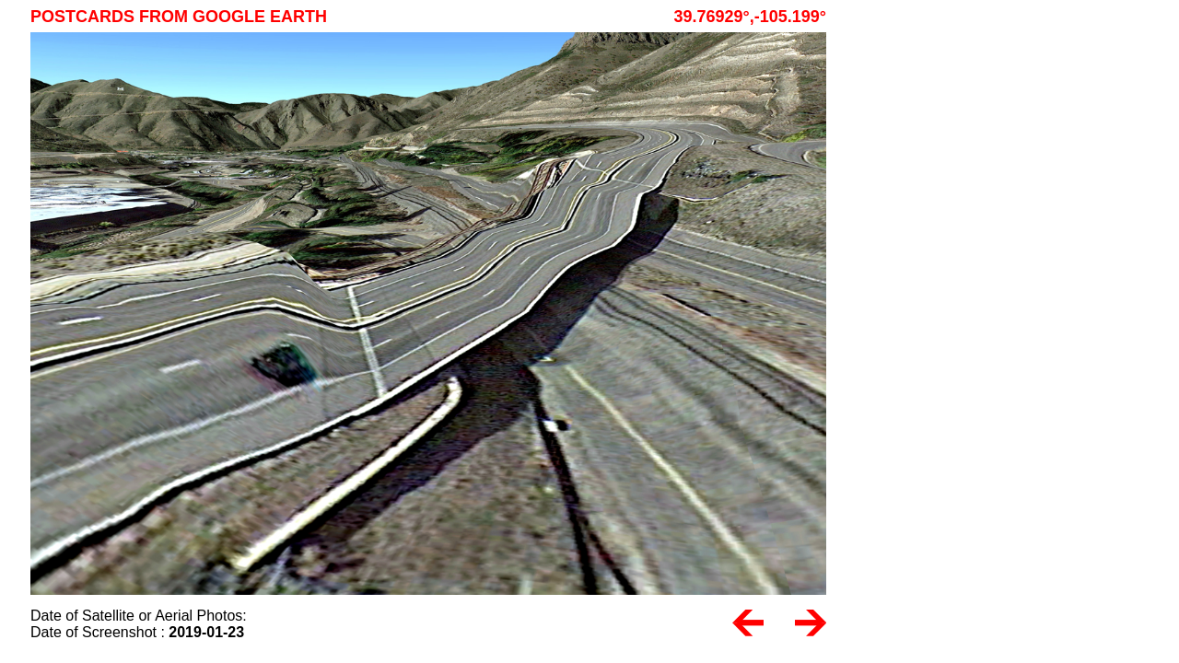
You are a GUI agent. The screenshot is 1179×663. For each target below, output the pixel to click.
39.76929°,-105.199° (749, 16)
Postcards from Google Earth (178, 16)
